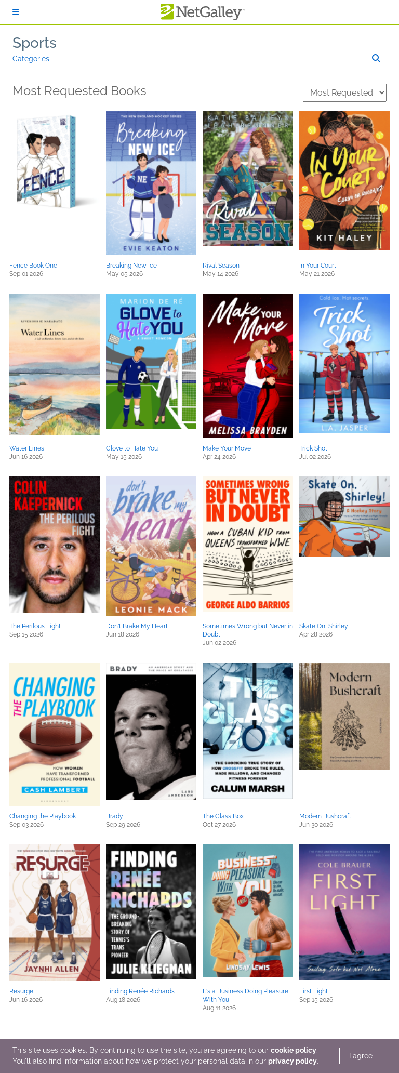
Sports (34, 42)
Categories (30, 59)
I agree (361, 1056)
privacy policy (292, 1061)
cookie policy (293, 1050)
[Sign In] (15, 12)
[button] (54, 162)
